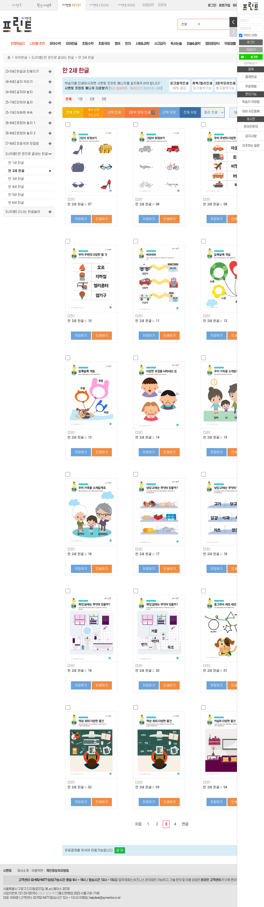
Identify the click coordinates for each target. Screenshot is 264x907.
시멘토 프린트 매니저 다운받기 (86, 88)
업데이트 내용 (152, 88)
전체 (68, 99)
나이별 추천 (37, 43)
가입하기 (251, 49)
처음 (138, 824)
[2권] (71, 199)
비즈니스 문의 (142, 880)
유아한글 (21, 57)
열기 (233, 22)
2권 (92, 99)
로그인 (212, 5)
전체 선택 (72, 112)
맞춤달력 (148, 5)
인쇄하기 (102, 219)
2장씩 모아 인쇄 (142, 112)
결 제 (119, 850)
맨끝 (185, 824)
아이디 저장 (248, 35)
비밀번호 (245, 28)
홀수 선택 (93, 109)
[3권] (206, 666)
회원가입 (224, 5)
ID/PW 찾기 (250, 63)
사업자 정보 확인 (47, 893)
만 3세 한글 (16, 179)
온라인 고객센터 (211, 880)
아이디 (244, 20)
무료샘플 (230, 43)
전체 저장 (190, 112)
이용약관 (37, 871)
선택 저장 (169, 112)
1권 (80, 99)
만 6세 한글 (16, 203)
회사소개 (23, 871)
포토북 (162, 5)
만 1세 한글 (16, 163)
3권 (104, 99)
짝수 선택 (93, 115)
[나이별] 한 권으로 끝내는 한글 (53, 57)
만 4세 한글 (16, 187)
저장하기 (81, 219)
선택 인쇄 (114, 112)
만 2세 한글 (16, 171)
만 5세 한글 (16, 195)
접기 (233, 32)
